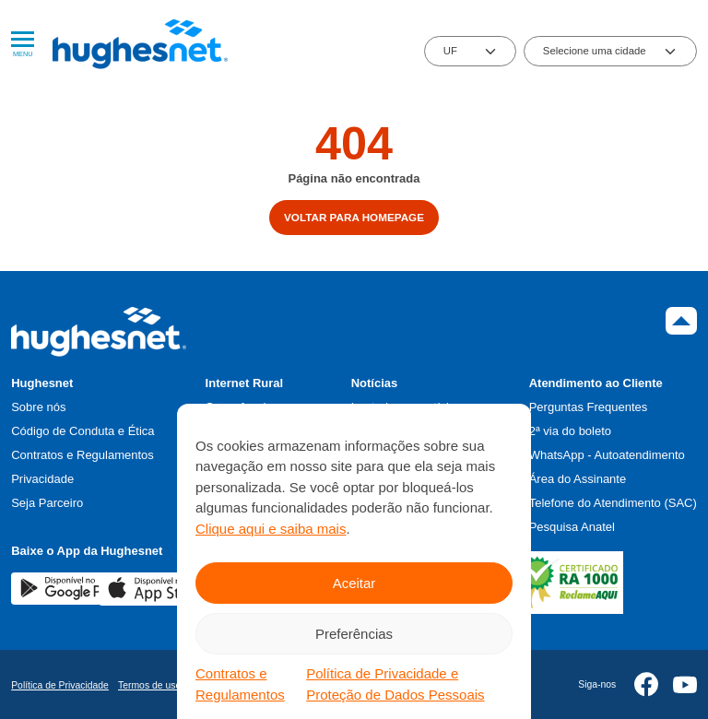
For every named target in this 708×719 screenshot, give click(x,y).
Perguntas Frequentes (588, 407)
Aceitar (354, 583)
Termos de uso (149, 685)
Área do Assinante (578, 479)
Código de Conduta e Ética (82, 431)
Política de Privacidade (60, 685)
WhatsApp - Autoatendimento (607, 455)
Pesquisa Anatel (572, 527)
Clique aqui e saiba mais (270, 528)
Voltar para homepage (354, 217)
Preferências (354, 634)
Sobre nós (38, 407)
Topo (681, 320)
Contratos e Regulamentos (240, 684)
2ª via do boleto (570, 431)
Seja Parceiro (47, 503)
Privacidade (42, 479)
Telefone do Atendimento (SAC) (613, 503)
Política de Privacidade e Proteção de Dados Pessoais (395, 684)
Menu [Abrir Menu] (22, 44)
